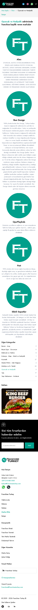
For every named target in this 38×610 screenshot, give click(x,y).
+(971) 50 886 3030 (8, 481)
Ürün (13, 10)
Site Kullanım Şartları (8, 602)
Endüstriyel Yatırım (8, 540)
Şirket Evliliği (6, 557)
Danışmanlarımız (8, 578)
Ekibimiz (4, 504)
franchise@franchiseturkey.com (12, 587)
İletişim (4, 14)
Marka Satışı (6, 553)
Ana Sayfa (5, 10)
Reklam (4, 508)
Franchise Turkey (11, 571)
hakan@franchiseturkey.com (11, 484)
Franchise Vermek (8, 532)
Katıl (29, 445)
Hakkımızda (6, 500)
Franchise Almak (7, 528)
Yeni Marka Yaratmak (8, 536)
